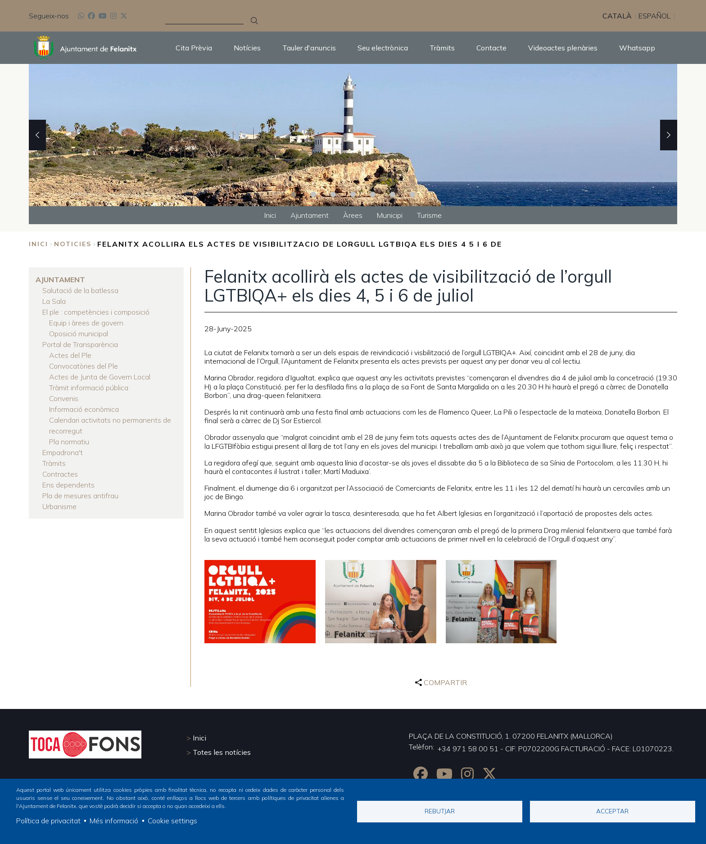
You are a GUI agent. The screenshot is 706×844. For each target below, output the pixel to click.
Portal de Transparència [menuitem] (80, 344)
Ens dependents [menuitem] (68, 484)
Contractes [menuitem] (60, 473)
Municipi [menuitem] (390, 215)
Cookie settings (172, 820)
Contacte (491, 47)
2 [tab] (313, 194)
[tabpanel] (353, 135)
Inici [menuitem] (270, 215)
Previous (37, 135)
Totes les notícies (222, 752)
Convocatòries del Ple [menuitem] (83, 365)
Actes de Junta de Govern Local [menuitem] (99, 376)
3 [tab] (333, 194)
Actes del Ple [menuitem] (70, 355)
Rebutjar (440, 811)
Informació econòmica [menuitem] (84, 409)
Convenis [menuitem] (63, 398)
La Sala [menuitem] (54, 301)
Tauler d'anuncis (309, 47)
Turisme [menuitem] (429, 215)
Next (668, 135)
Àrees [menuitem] (352, 215)
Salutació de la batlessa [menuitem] (80, 290)
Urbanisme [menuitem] (59, 506)
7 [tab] (412, 194)
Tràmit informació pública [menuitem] (88, 387)
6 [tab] (392, 194)
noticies (72, 244)
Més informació (114, 820)
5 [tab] (373, 194)
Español (654, 15)
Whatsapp (637, 47)
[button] (260, 601)
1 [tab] (293, 194)
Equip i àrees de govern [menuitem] (86, 322)
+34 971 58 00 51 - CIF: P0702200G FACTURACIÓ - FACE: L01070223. (556, 748)
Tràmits (442, 47)
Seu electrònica (383, 47)
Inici (38, 244)
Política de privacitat (48, 820)
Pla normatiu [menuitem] (69, 441)
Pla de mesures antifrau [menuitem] (80, 495)
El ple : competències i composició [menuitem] (95, 311)
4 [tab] (353, 194)
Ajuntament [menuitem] (309, 215)
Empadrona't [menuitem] (62, 452)
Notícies (247, 47)
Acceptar (612, 811)
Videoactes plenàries (562, 47)
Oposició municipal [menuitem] (78, 333)
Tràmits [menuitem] (54, 463)
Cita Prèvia (194, 47)
